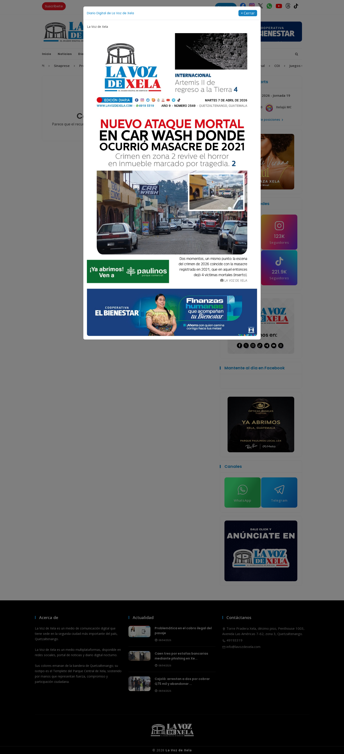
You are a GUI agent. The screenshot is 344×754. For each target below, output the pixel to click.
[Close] (247, 13)
